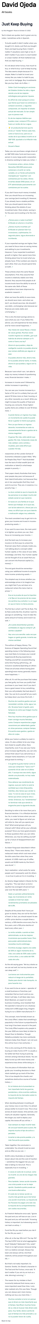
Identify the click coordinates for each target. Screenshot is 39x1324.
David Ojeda (19, 5)
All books (7, 12)
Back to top (6, 1321)
